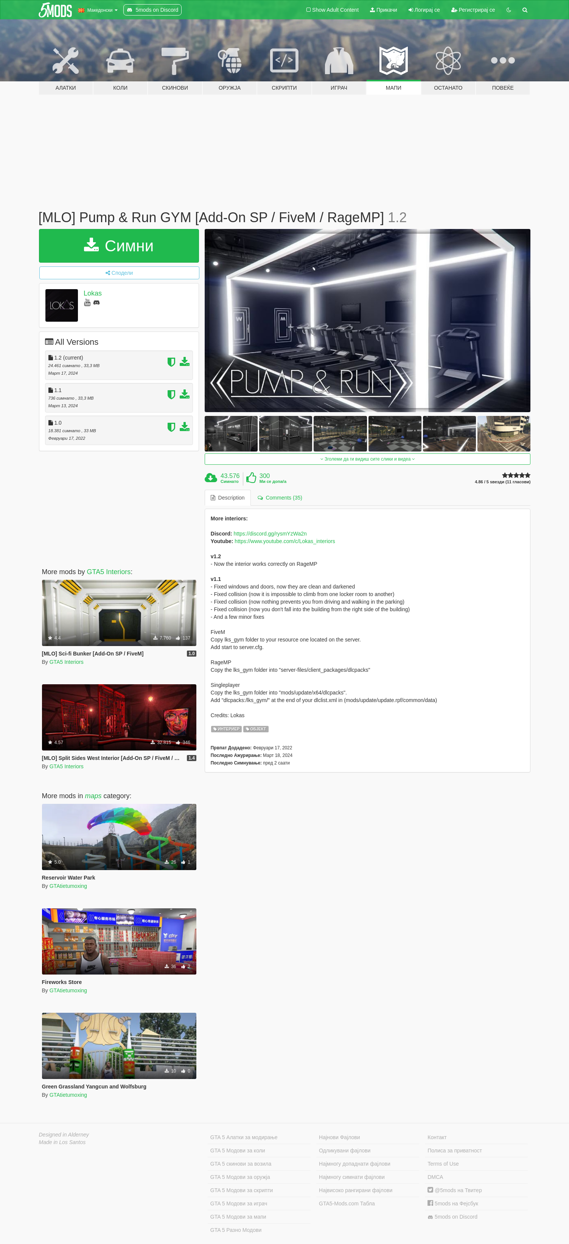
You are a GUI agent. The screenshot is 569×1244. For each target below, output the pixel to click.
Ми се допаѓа (273, 481)
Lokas (93, 293)
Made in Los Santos (62, 1142)
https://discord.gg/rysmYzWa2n (270, 534)
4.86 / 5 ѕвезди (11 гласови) (502, 482)
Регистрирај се (473, 10)
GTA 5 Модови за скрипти (241, 1190)
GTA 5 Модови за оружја (240, 1177)
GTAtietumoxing (68, 886)
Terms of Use (443, 1164)
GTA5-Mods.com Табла (347, 1203)
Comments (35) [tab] (280, 498)
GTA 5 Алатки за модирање (244, 1137)
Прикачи (383, 10)
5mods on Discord (452, 1217)
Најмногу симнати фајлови (352, 1177)
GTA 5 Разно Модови (235, 1230)
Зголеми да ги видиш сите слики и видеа (367, 459)
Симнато (230, 481)
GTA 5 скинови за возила (240, 1164)
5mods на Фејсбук (453, 1203)
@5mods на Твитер (455, 1190)
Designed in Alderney (64, 1135)
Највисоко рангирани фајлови (355, 1190)
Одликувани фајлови (344, 1150)
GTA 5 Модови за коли (237, 1150)
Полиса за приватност (455, 1150)
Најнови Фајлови (339, 1137)
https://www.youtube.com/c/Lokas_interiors (285, 541)
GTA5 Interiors (109, 572)
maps (93, 796)
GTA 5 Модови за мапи (238, 1217)
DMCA (435, 1177)
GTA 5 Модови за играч (238, 1203)
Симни (119, 246)
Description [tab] (228, 498)
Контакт (437, 1137)
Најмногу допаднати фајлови (354, 1164)
